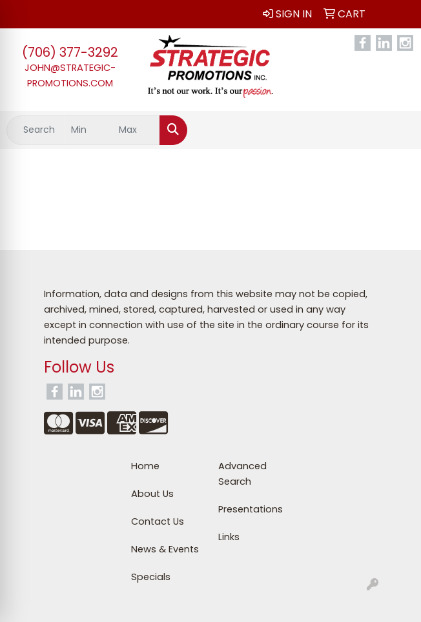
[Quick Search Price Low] (88, 130)
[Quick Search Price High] (136, 130)
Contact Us (157, 521)
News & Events (165, 549)
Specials (150, 576)
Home (145, 466)
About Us (152, 493)
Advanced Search (242, 474)
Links (229, 536)
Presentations (250, 509)
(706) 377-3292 (70, 52)
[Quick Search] (35, 130)
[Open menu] (395, 130)
